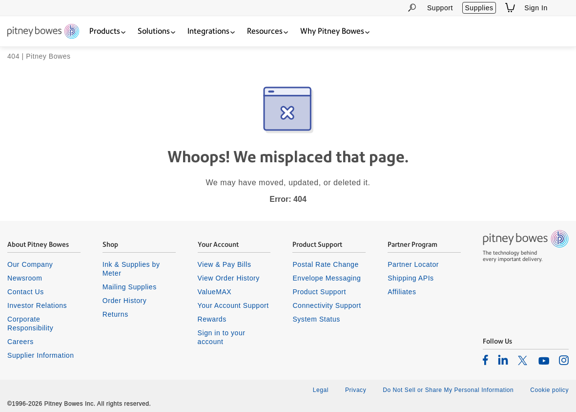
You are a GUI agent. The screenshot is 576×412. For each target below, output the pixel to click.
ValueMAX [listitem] (215, 292)
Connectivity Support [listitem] (326, 305)
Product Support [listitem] (319, 292)
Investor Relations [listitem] (37, 305)
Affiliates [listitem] (402, 292)
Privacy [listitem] (355, 390)
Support (440, 8)
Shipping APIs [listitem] (410, 278)
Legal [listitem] (321, 390)
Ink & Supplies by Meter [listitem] (131, 268)
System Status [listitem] (316, 319)
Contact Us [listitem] (25, 292)
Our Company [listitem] (30, 264)
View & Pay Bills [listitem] (224, 264)
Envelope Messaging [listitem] (326, 278)
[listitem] (485, 359)
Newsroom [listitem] (24, 278)
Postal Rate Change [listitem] (325, 264)
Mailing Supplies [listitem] (130, 287)
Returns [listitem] (115, 314)
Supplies (479, 8)
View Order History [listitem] (229, 278)
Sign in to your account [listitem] (222, 337)
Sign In (536, 8)
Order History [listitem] (125, 300)
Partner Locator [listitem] (413, 264)
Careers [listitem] (20, 342)
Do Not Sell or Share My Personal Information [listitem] (448, 390)
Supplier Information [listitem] (40, 355)
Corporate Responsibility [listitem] (30, 323)
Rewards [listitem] (212, 319)
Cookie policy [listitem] (549, 390)
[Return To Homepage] (43, 32)
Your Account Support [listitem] (233, 305)
